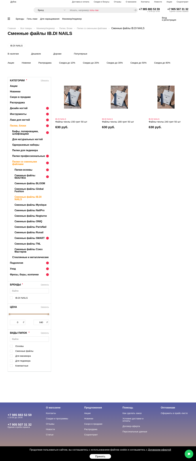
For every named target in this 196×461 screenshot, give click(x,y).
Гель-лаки (32, 19)
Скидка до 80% (162, 62)
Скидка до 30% (115, 62)
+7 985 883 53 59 (149, 9)
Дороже (57, 53)
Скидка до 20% (91, 62)
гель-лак (94, 10)
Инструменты (18, 114)
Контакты (145, 2)
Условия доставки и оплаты (133, 419)
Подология (16, 263)
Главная (12, 28)
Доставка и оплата (80, 2)
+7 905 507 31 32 (177, 9)
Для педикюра (22, 360)
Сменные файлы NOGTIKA (25, 176)
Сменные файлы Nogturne (31, 216)
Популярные (80, 53)
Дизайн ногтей (19, 108)
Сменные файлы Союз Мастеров (29, 250)
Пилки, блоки (65, 28)
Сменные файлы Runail (29, 232)
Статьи (49, 434)
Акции (169, 2)
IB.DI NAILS (16, 45)
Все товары (26, 28)
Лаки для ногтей (20, 120)
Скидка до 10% (67, 62)
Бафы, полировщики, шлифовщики (25, 132)
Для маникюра (23, 356)
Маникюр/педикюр (72, 19)
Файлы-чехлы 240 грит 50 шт (165, 121)
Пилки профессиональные (28, 156)
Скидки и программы (57, 418)
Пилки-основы (23, 169)
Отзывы (117, 2)
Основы (19, 346)
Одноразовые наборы (25, 145)
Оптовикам (168, 407)
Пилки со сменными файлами (92, 28)
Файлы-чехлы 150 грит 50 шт (71, 121)
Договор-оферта (131, 426)
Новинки (26, 62)
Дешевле (36, 53)
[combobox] (50, 10)
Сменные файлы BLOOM (30, 183)
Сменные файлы (24, 351)
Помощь (128, 407)
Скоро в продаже (20, 97)
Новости (158, 2)
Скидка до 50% (138, 62)
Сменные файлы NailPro (30, 210)
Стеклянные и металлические (30, 257)
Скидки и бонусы (101, 2)
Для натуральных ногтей (27, 139)
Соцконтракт (182, 2)
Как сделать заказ (132, 413)
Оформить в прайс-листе (174, 413)
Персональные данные (135, 431)
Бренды (20, 19)
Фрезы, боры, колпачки (24, 274)
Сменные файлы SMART (30, 238)
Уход (13, 268)
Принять (100, 456)
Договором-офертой (159, 449)
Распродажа (44, 62)
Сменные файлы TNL (28, 243)
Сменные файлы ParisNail (30, 227)
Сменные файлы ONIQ (28, 221)
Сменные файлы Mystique (31, 205)
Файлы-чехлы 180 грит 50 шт (118, 121)
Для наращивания (49, 19)
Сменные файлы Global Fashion (29, 190)
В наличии (13, 53)
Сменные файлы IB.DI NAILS (28, 198)
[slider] (9, 314)
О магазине (131, 2)
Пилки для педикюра (25, 150)
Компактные (21, 365)
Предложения (93, 407)
